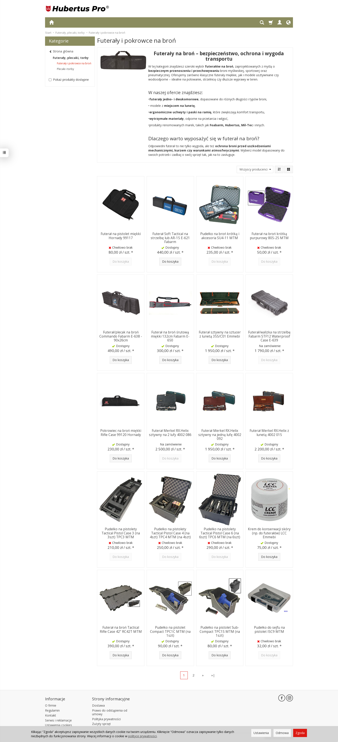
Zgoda (300, 733)
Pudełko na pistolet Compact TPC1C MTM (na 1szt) (170, 631)
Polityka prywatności (106, 719)
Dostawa (98, 705)
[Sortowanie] (279, 169)
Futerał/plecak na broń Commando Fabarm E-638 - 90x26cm (120, 336)
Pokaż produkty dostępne (69, 79)
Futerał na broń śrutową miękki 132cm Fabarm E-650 (170, 336)
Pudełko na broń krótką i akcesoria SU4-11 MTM (219, 236)
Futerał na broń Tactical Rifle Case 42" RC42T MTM (121, 629)
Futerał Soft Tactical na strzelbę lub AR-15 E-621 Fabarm (170, 238)
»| (213, 675)
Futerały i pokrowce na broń (74, 63)
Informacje (55, 699)
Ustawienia (261, 733)
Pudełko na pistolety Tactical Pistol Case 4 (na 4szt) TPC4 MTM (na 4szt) (170, 533)
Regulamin (52, 710)
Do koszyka (170, 261)
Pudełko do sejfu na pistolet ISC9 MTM (269, 629)
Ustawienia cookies (58, 725)
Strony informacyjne (111, 699)
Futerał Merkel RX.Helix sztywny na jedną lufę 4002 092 (219, 434)
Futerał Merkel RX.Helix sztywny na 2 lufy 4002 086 (170, 432)
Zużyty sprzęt (101, 724)
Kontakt (50, 715)
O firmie (50, 705)
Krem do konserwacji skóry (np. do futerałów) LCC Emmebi (269, 533)
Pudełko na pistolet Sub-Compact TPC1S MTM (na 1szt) (220, 631)
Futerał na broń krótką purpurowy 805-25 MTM (269, 236)
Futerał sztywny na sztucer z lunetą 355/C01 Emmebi (220, 334)
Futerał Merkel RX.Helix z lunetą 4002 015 (269, 432)
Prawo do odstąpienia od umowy (109, 712)
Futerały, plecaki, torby (71, 58)
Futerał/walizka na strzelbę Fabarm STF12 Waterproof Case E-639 (269, 336)
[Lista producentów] (255, 169)
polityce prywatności (142, 736)
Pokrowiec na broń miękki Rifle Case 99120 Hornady (120, 432)
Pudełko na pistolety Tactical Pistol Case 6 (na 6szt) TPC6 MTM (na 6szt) (219, 533)
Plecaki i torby (65, 69)
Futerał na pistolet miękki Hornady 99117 (121, 236)
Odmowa (282, 733)
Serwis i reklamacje (58, 720)
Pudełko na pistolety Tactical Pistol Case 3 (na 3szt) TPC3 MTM (121, 533)
